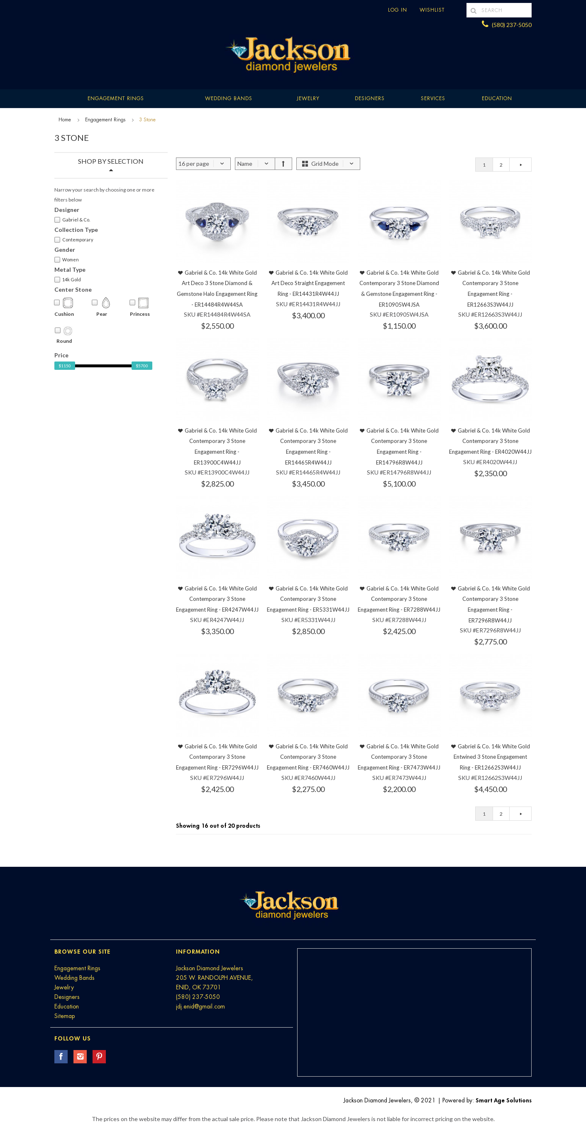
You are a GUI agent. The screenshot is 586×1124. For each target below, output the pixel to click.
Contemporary (73, 240)
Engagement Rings (116, 98)
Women (66, 260)
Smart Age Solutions (504, 1100)
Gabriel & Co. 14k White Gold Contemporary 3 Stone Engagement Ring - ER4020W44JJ (490, 441)
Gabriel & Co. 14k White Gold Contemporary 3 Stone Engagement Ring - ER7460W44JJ (308, 757)
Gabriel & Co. (72, 220)
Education (66, 1006)
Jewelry (308, 98)
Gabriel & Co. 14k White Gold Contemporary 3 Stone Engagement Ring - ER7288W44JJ (399, 599)
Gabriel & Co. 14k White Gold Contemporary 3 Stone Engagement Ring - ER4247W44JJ (217, 599)
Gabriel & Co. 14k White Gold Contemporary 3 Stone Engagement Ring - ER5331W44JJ (308, 599)
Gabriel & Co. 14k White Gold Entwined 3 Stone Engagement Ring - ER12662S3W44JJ (492, 757)
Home (65, 119)
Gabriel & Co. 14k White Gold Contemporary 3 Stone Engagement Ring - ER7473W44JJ (399, 757)
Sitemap (64, 1016)
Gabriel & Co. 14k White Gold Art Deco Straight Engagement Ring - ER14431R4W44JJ (309, 283)
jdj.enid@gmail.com (200, 1006)
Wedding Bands (228, 98)
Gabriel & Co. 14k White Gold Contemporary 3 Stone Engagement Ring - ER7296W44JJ (217, 757)
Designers (370, 98)
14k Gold (67, 280)
